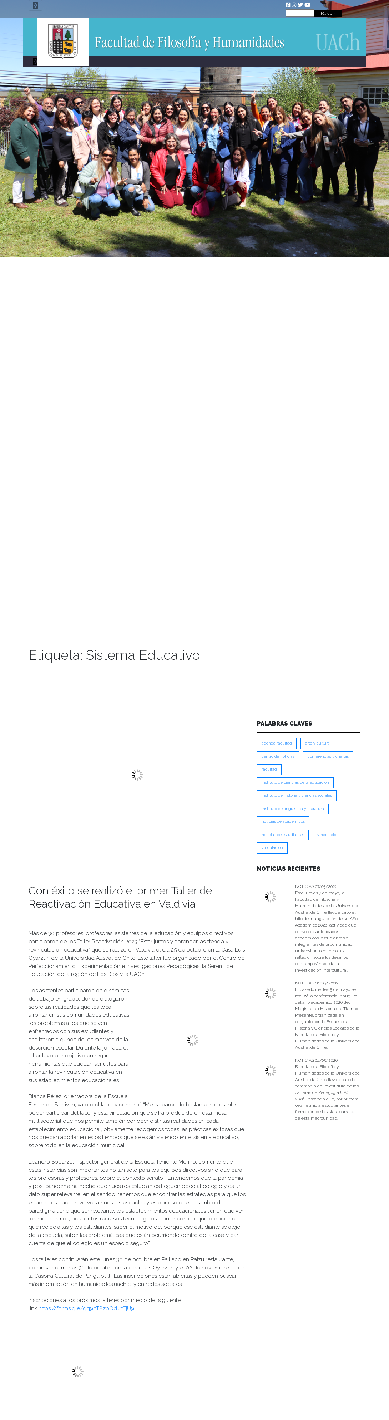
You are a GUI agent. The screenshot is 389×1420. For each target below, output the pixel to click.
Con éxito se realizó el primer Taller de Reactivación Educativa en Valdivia (120, 897)
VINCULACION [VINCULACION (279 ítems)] (328, 834)
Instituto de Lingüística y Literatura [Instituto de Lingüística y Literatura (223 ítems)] (293, 808)
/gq (85, 1308)
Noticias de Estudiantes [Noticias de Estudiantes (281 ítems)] (283, 834)
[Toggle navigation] (35, 5)
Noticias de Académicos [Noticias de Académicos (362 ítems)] (283, 821)
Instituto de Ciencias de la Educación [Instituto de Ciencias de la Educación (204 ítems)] (295, 782)
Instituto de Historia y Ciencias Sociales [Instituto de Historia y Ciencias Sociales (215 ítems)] (297, 795)
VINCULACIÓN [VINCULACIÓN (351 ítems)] (272, 847)
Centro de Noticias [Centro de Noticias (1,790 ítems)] (278, 756)
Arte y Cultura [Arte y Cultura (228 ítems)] (317, 743)
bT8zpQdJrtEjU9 (113, 1308)
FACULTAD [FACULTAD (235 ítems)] (269, 769)
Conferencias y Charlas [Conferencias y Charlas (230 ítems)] (328, 756)
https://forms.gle (59, 1308)
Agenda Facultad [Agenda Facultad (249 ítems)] (277, 743)
